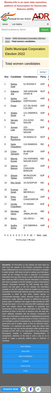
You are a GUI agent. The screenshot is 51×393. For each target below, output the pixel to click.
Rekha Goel (14, 85)
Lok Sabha (17, 24)
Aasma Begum (14, 167)
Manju (14, 218)
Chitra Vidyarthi (15, 152)
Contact (25, 361)
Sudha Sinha (14, 226)
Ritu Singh (16, 183)
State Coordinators (25, 356)
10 (31, 235)
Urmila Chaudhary (16, 205)
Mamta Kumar (14, 160)
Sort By (43, 72)
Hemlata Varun (15, 212)
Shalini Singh (14, 114)
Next (39, 235)
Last (45, 235)
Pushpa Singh (14, 191)
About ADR (25, 351)
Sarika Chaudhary (16, 99)
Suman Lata (14, 128)
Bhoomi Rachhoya (15, 138)
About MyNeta (25, 346)
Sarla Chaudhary (16, 145)
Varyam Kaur (14, 121)
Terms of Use (25, 366)
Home (5, 24)
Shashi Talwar (14, 176)
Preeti (13, 106)
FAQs (25, 371)
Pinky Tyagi (13, 198)
